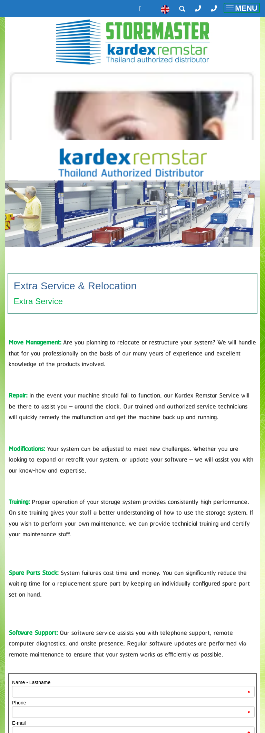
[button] (24, 223)
